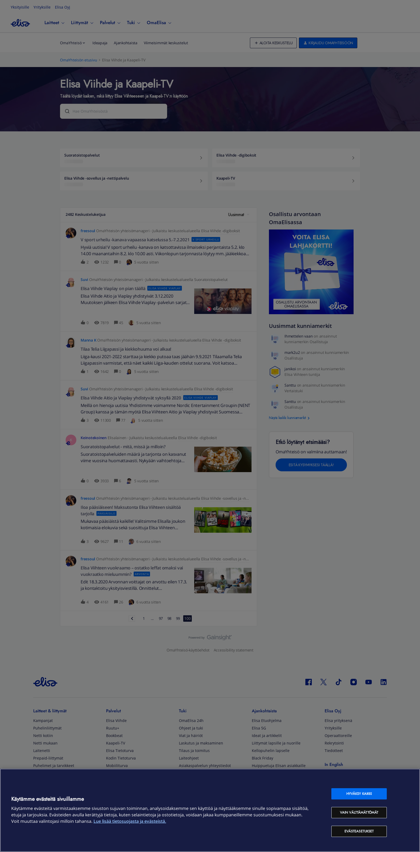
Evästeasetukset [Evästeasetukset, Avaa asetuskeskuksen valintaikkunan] (359, 831)
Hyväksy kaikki (359, 793)
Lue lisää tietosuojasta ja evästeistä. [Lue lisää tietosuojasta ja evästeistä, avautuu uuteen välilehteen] (129, 821)
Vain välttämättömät (359, 812)
